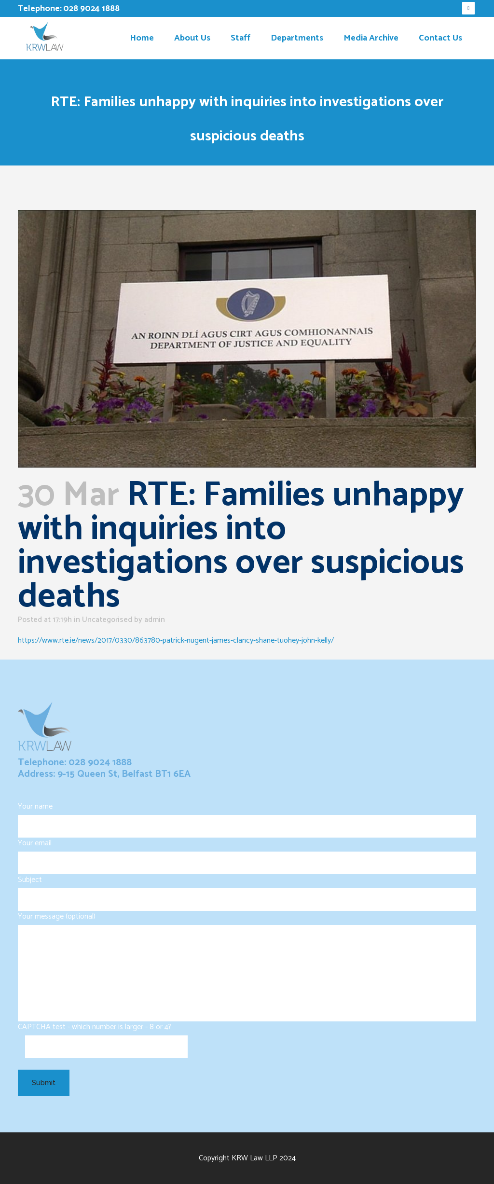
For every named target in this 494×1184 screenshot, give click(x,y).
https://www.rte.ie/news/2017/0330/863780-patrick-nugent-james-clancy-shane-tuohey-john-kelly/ (176, 640)
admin (154, 619)
